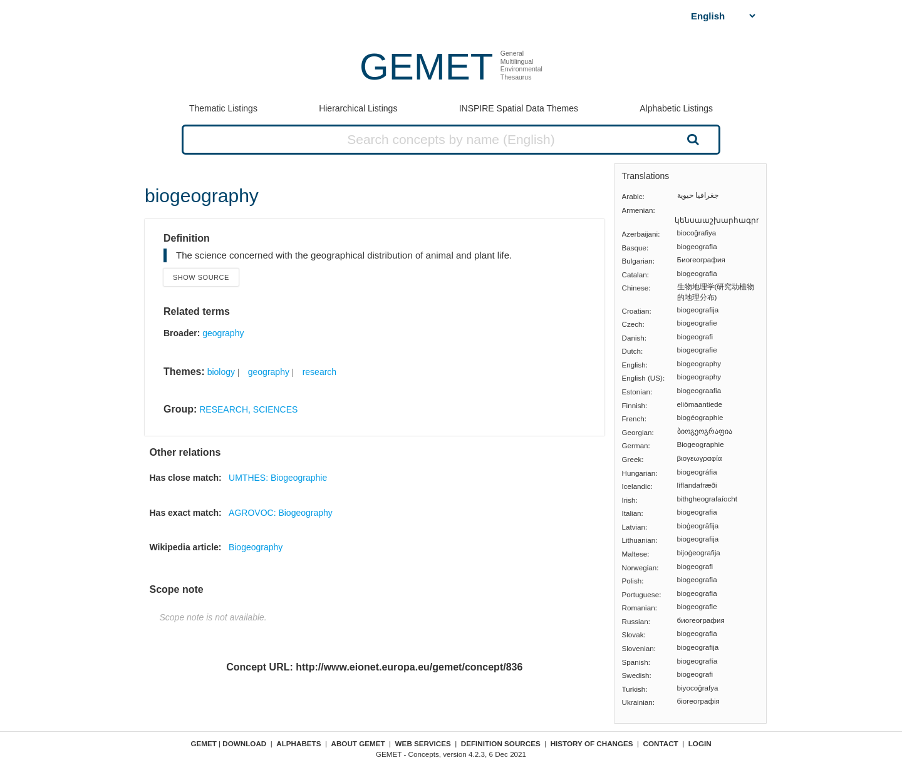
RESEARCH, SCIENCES (248, 409)
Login (700, 743)
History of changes (592, 743)
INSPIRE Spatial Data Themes (518, 108)
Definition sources (501, 743)
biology (221, 372)
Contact (660, 743)
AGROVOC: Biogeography (281, 513)
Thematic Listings (223, 108)
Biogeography (256, 547)
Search (691, 139)
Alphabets (298, 743)
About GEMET (358, 743)
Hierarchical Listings (358, 108)
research (319, 372)
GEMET (426, 66)
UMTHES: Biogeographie (278, 478)
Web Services (423, 743)
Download (244, 743)
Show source (201, 277)
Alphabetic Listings (676, 108)
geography (223, 333)
